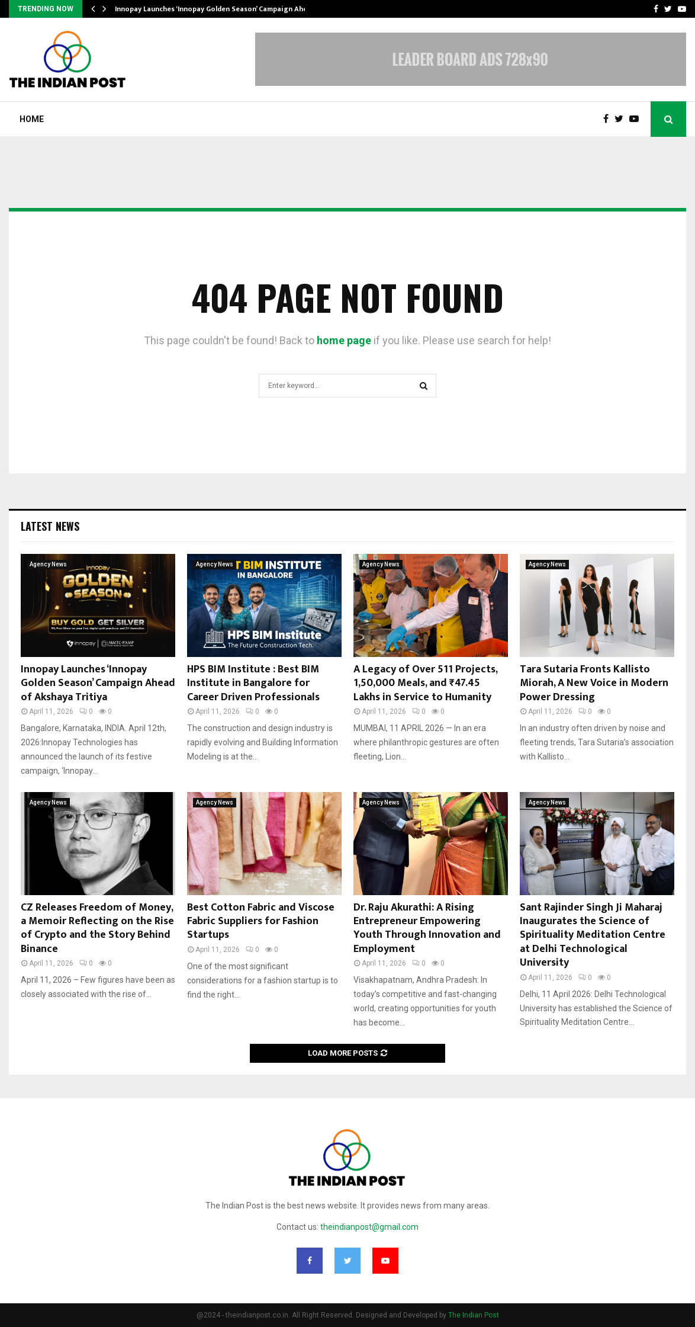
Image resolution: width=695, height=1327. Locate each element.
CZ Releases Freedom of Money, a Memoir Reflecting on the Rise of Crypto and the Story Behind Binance (97, 928)
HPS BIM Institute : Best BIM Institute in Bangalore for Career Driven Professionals (253, 683)
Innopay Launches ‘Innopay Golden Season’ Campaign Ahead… (218, 9)
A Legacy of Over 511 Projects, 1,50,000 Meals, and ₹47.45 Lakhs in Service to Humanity (425, 683)
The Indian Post (473, 1315)
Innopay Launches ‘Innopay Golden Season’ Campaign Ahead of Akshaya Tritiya (98, 683)
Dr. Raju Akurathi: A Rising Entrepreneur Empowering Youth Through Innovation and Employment (427, 928)
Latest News (50, 526)
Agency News (48, 564)
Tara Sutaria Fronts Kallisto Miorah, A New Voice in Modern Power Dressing (594, 683)
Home (32, 119)
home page (344, 340)
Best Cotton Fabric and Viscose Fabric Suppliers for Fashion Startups (260, 921)
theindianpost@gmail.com (369, 1227)
